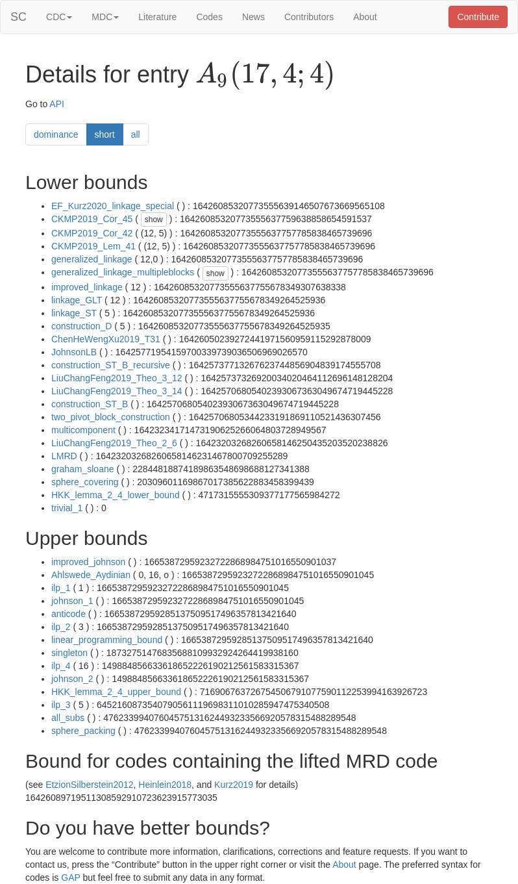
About (365, 17)
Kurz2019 (233, 784)
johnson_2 (72, 679)
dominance (56, 134)
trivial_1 (66, 508)
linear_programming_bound (106, 640)
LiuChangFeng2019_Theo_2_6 (114, 443)
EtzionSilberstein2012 (89, 784)
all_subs (67, 718)
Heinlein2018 (164, 784)
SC (18, 16)
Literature (157, 17)
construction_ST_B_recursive (110, 365)
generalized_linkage (91, 259)
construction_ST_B (89, 404)
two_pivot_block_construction (110, 417)
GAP (70, 877)
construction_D (81, 326)
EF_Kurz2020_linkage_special (112, 206)
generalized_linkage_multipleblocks (122, 272)
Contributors (309, 17)
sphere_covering (85, 482)
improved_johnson (88, 562)
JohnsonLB (74, 352)
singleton (69, 653)
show (154, 219)
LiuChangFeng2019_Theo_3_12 (116, 378)
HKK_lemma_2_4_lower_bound (115, 495)
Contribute (478, 17)
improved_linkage (87, 287)
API (56, 104)
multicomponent (83, 430)
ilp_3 (61, 705)
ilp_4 (61, 666)
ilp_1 (61, 588)
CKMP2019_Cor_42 (91, 233)
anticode (68, 614)
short (105, 134)
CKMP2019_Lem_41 (93, 246)
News (253, 17)
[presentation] (265, 75)
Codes (209, 17)
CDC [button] (59, 17)
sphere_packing (83, 731)
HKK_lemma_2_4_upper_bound (116, 692)
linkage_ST (74, 313)
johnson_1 (72, 601)
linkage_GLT (76, 300)
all (135, 134)
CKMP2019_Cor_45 (91, 219)
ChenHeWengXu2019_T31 (105, 339)
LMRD (64, 456)
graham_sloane (82, 469)
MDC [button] (105, 17)
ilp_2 (61, 627)
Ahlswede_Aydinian (90, 575)
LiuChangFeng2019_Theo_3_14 (116, 391)
